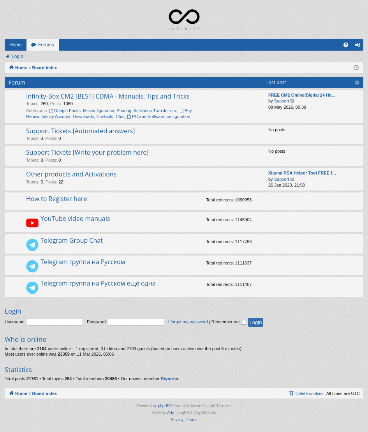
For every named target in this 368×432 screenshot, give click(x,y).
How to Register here (56, 198)
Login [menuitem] (359, 46)
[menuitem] (346, 45)
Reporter (170, 378)
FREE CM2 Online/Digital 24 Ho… (302, 95)
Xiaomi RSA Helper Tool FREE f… (302, 173)
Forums (46, 45)
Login (17, 56)
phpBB (164, 406)
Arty (170, 413)
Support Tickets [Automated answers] (80, 131)
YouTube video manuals (75, 218)
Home (15, 45)
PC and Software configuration (158, 116)
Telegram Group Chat (71, 240)
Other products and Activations (71, 174)
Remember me (228, 321)
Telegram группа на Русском (82, 261)
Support (281, 101)
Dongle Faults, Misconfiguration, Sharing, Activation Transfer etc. (113, 110)
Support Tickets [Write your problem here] (87, 152)
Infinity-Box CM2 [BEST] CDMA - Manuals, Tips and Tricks (108, 96)
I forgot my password (188, 321)
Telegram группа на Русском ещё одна (98, 283)
